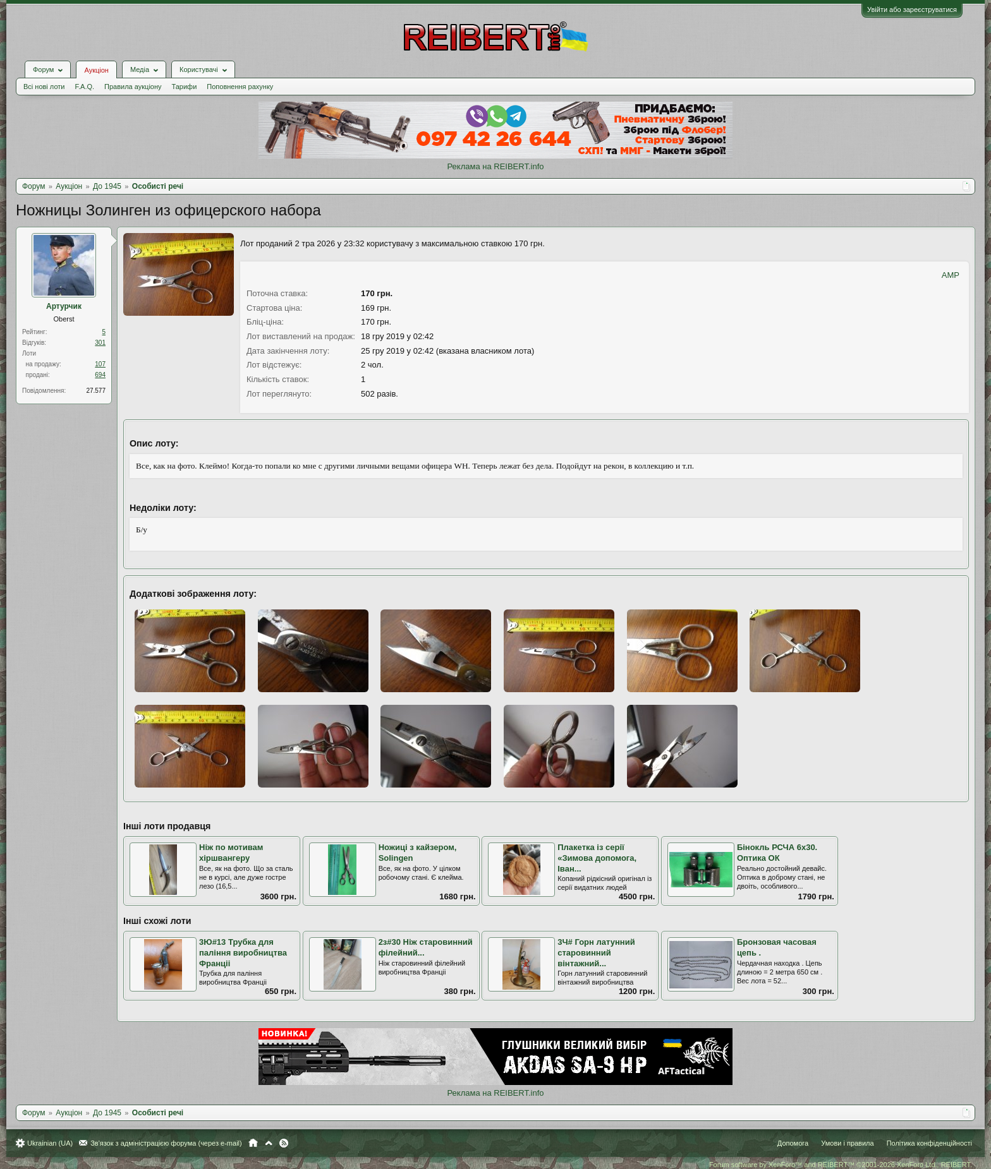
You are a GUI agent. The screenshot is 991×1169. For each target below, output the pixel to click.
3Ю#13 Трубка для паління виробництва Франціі (243, 952)
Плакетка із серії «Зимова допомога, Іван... (596, 857)
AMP (950, 275)
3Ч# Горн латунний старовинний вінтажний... (596, 952)
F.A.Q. (84, 86)
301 (100, 342)
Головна (253, 1143)
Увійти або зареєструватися (912, 9)
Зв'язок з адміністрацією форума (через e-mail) (166, 1143)
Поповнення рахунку (240, 86)
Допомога (792, 1143)
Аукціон (96, 70)
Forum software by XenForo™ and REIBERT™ (840, 1164)
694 (100, 374)
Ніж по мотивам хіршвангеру (231, 852)
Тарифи (184, 86)
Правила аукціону (132, 86)
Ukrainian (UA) (50, 1143)
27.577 (96, 390)
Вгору (268, 1143)
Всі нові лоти (43, 86)
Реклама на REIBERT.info (495, 166)
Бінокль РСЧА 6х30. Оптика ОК (777, 852)
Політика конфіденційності (929, 1143)
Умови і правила (847, 1143)
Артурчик (64, 306)
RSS (283, 1143)
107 (100, 364)
